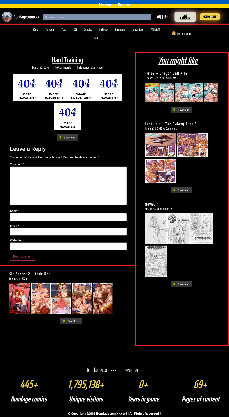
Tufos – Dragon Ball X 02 (166, 73)
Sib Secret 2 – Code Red (30, 274)
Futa (64, 29)
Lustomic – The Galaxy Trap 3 (171, 123)
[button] (185, 17)
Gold (96, 38)
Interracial (120, 29)
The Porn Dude (184, 33)
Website (15, 240)
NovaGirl (152, 204)
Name (15, 211)
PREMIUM (155, 29)
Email (14, 225)
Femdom (50, 29)
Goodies (88, 29)
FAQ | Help (163, 17)
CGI (75, 29)
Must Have (138, 29)
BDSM (35, 29)
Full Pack (103, 29)
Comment (17, 164)
